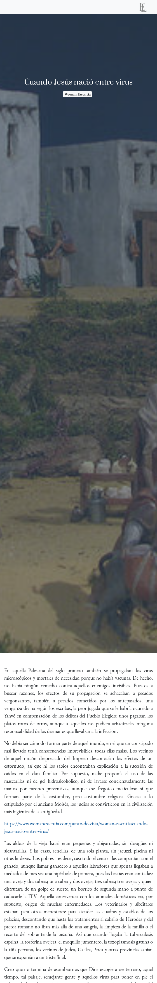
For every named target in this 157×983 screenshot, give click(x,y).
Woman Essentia (77, 94)
